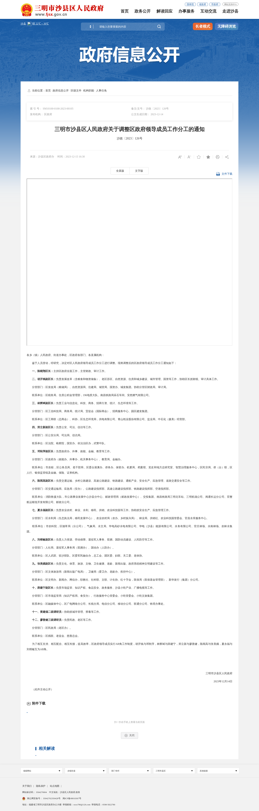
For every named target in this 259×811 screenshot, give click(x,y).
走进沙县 (230, 12)
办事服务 (186, 12)
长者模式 (202, 26)
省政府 (202, 4)
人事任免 (101, 90)
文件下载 (224, 175)
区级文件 (76, 90)
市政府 (214, 4)
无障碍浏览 (226, 26)
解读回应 (164, 12)
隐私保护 (40, 786)
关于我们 (27, 786)
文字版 (139, 170)
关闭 (129, 735)
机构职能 (88, 90)
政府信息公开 (61, 90)
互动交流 (208, 12)
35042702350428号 (51, 798)
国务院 (190, 4)
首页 (125, 12)
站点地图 (54, 786)
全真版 (120, 170)
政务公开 (143, 12)
